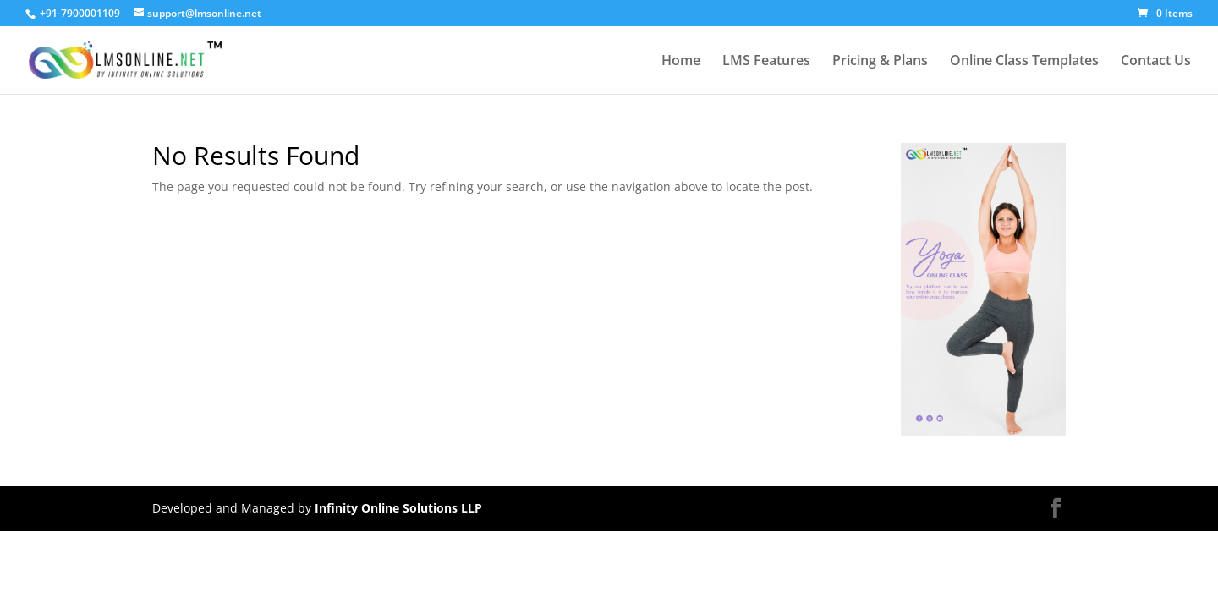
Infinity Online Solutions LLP (398, 508)
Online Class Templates (1024, 61)
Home (680, 61)
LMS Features (766, 61)
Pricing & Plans (880, 61)
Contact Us (1156, 61)
